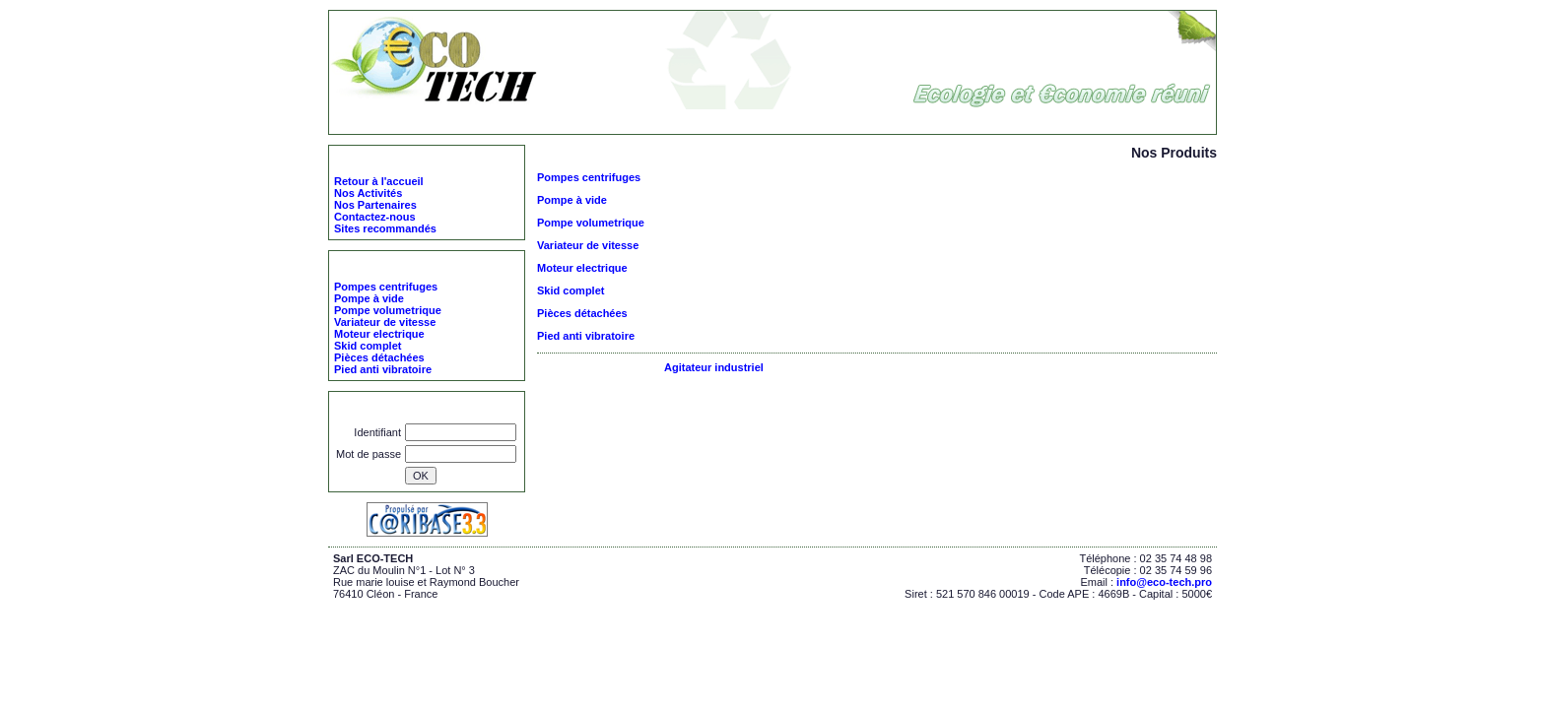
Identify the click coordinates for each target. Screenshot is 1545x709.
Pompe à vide (572, 200)
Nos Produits (577, 121)
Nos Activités (368, 193)
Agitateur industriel (714, 367)
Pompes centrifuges (588, 177)
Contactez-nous (375, 217)
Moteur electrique (582, 268)
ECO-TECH (504, 121)
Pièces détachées (582, 313)
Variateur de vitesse (587, 245)
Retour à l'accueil (379, 181)
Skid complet (570, 290)
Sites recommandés (385, 228)
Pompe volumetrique (590, 222)
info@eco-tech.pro (1164, 582)
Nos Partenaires (375, 205)
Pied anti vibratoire (586, 336)
